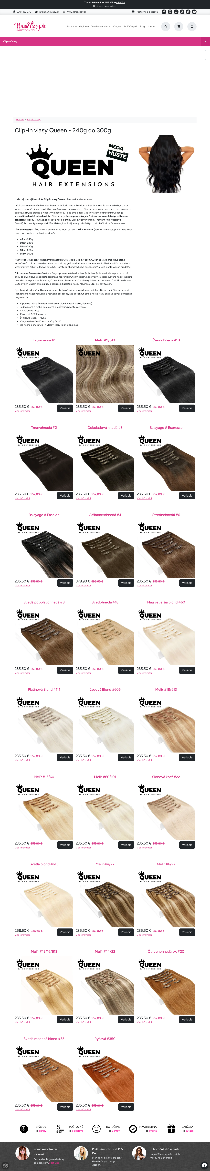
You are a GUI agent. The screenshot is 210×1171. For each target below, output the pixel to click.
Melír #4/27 (105, 804)
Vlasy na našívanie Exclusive (190, 43)
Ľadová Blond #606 (105, 630)
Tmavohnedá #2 (44, 368)
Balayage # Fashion (44, 455)
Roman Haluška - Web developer (135, 1161)
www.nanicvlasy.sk (74, 11)
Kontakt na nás (166, 1133)
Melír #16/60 (44, 717)
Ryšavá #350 (105, 979)
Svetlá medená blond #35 (43, 979)
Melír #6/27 (166, 804)
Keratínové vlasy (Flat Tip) (132, 43)
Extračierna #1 (44, 280)
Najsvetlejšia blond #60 (166, 542)
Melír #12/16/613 (44, 892)
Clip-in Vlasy (7, 43)
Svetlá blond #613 (44, 804)
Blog (142, 26)
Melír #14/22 (105, 892)
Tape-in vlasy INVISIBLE (76, 43)
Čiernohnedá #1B (166, 280)
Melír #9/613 (105, 280)
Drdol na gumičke (102, 43)
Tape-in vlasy (27, 43)
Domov (20, 60)
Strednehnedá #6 (166, 455)
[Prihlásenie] (192, 26)
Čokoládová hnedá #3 (105, 368)
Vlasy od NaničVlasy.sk (125, 26)
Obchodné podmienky (43, 1146)
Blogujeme (166, 1140)
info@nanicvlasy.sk (47, 11)
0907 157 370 (22, 11)
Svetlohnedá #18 (105, 542)
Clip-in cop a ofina (50, 43)
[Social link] (164, 12)
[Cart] (178, 26)
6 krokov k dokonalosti (166, 1146)
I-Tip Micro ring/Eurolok (158, 43)
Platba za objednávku (43, 1133)
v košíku (120, 2)
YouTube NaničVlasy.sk (105, 1146)
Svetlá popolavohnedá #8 (44, 542)
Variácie (65, 348)
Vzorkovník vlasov (100, 26)
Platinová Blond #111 (44, 630)
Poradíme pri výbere (78, 26)
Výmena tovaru (43, 1140)
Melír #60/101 (105, 717)
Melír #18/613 (166, 630)
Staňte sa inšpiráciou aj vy (105, 1140)
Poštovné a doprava (145, 11)
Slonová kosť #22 (166, 717)
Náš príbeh (166, 1127)
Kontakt (151, 26)
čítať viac (54, 1103)
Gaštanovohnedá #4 (105, 455)
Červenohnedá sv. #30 (166, 892)
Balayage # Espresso (166, 368)
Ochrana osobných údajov (43, 1152)
